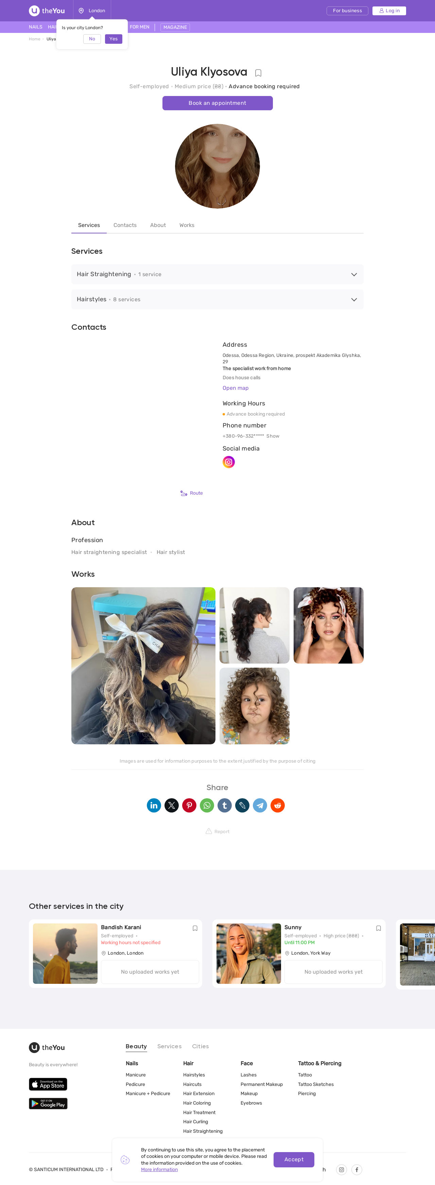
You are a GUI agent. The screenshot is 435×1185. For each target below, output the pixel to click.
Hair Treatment (199, 1112)
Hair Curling (195, 1122)
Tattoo (305, 1075)
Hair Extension (198, 1093)
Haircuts (192, 1084)
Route (191, 493)
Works (186, 225)
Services (89, 225)
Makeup (249, 1093)
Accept (294, 1159)
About (158, 225)
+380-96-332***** (243, 436)
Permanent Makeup (262, 1084)
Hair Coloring (197, 1103)
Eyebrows (251, 1103)
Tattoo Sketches (316, 1084)
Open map (236, 388)
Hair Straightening (203, 1131)
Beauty (136, 1047)
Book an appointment (217, 103)
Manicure (136, 1075)
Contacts (125, 225)
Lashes (249, 1075)
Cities (200, 1047)
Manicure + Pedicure (148, 1093)
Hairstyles (194, 1075)
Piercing (307, 1093)
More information (159, 1169)
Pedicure (135, 1084)
